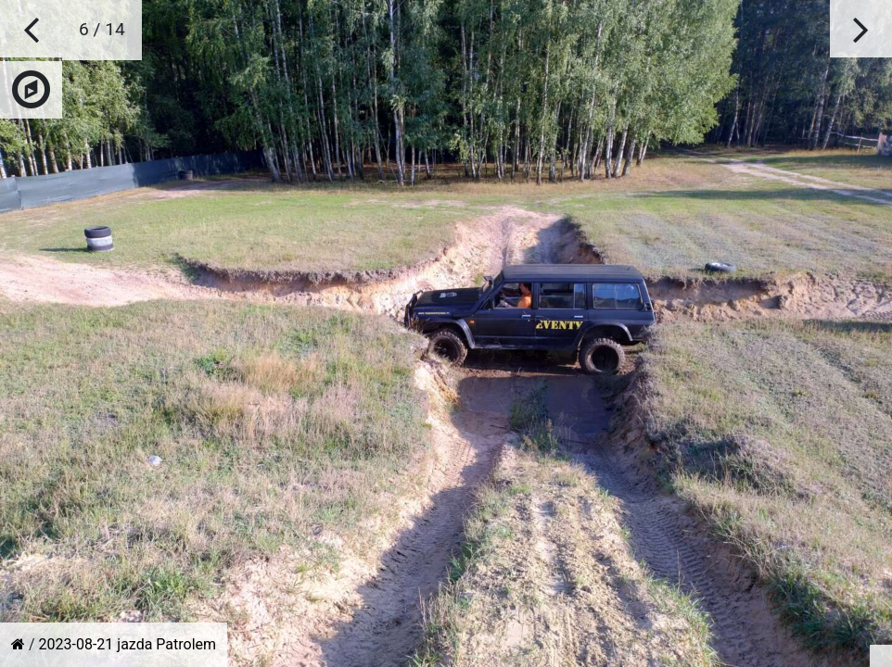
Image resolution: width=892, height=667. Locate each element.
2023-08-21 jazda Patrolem (128, 644)
